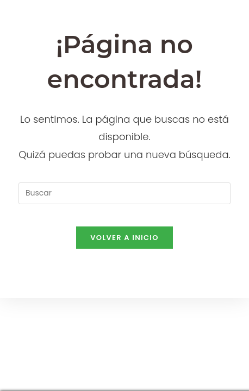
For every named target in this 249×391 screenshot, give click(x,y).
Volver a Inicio (124, 237)
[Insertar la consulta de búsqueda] (124, 193)
